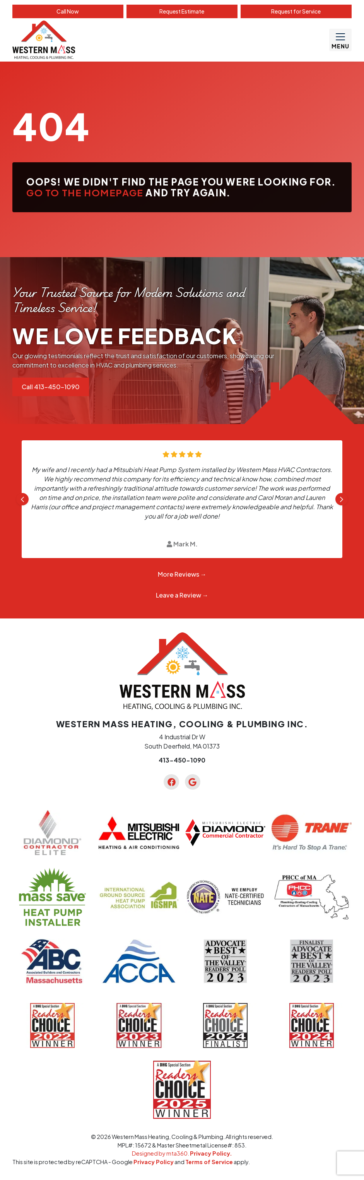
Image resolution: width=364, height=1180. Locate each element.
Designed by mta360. (161, 1153)
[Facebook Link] (171, 782)
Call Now (67, 11)
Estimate (181, 11)
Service (296, 11)
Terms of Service (209, 1161)
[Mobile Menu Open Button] (340, 40)
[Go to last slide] (22, 499)
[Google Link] (192, 782)
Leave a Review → (182, 595)
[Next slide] (341, 499)
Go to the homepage (85, 192)
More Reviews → (182, 574)
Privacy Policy (153, 1161)
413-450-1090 (182, 760)
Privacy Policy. (211, 1153)
